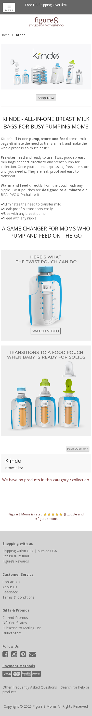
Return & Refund (15, 556)
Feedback (10, 592)
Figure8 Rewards (15, 561)
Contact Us (11, 581)
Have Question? (77, 448)
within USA (25, 551)
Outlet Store (12, 633)
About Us (9, 587)
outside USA (47, 551)
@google (70, 514)
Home (5, 35)
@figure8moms (46, 518)
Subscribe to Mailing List (21, 628)
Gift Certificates (14, 622)
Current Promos (15, 617)
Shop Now (46, 97)
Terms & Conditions (18, 597)
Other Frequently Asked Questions (29, 687)
